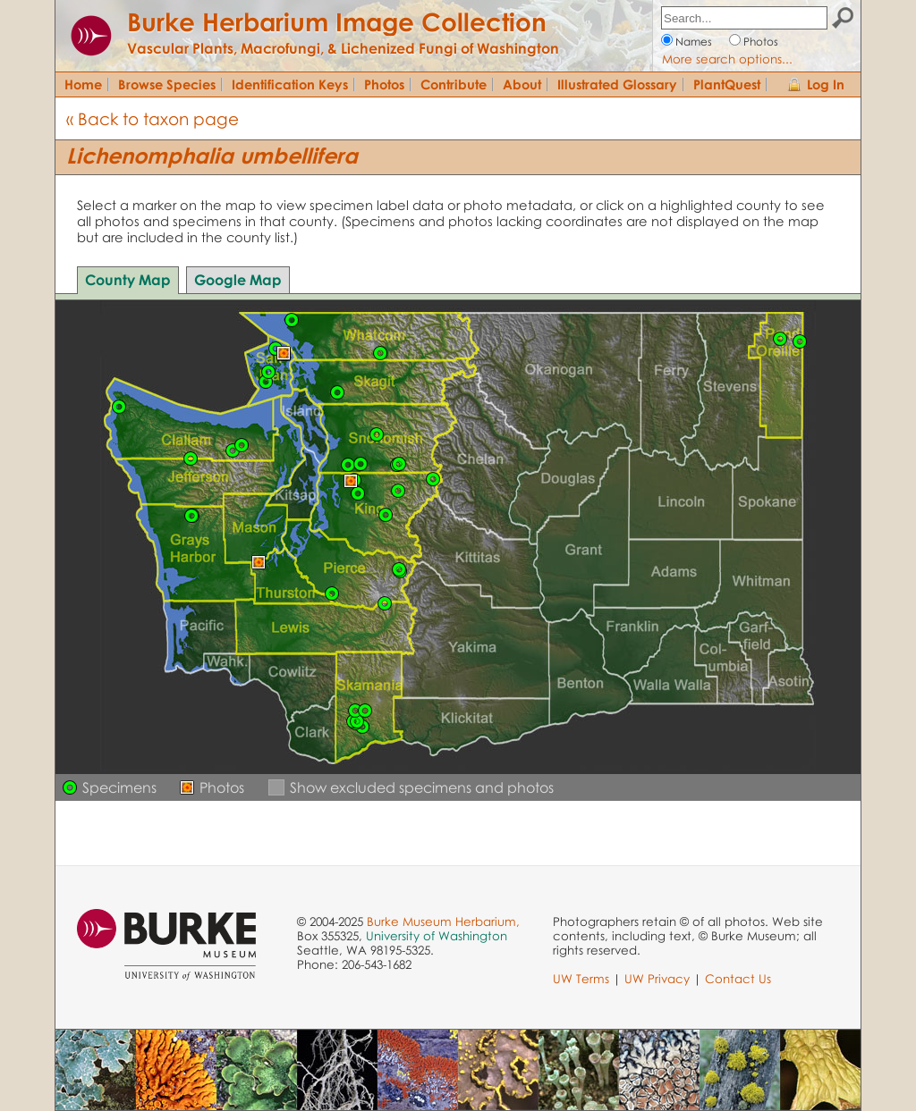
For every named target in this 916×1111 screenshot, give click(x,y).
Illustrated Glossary (617, 84)
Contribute (453, 84)
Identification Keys (290, 84)
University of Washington (436, 936)
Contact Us (738, 979)
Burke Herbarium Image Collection (337, 21)
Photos (760, 41)
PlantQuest (726, 84)
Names (693, 41)
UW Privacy (657, 979)
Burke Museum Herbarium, (443, 921)
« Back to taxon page (152, 118)
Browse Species (167, 84)
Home (83, 84)
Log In (825, 84)
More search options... (727, 59)
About (522, 84)
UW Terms (581, 979)
